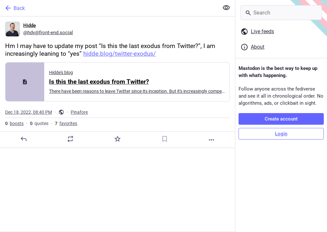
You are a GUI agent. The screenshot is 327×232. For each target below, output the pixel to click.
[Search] (281, 12)
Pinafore (79, 112)
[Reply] (23, 139)
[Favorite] (117, 139)
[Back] (109, 8)
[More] (211, 140)
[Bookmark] (165, 139)
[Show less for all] (226, 7)
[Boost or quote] (70, 139)
